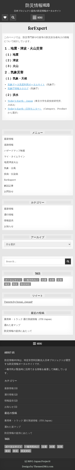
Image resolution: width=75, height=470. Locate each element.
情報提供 (8, 220)
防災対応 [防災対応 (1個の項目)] (25, 284)
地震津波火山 (11, 162)
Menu (40, 17)
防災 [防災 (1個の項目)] (15, 284)
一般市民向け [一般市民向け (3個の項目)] (31, 280)
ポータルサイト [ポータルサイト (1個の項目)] (13, 280)
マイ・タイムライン (14, 156)
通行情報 (8, 214)
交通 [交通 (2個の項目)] (44, 280)
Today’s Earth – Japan (20, 101)
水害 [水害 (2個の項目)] (51, 280)
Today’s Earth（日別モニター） (25, 108)
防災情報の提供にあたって (18, 331)
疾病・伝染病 (11, 174)
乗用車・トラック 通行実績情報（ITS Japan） (28, 319)
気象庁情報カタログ (18, 88)
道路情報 (8, 144)
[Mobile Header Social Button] (5, 17)
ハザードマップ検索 (14, 150)
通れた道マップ (12, 325)
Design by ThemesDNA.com (37, 466)
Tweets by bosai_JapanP (18, 302)
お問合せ (8, 191)
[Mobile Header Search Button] (13, 17)
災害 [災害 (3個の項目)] (59, 280)
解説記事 (8, 185)
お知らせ (8, 226)
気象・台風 (10, 168)
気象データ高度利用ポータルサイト (26, 84)
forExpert (37, 28)
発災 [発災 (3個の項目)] (7, 284)
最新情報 (8, 139)
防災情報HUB (37, 5)
